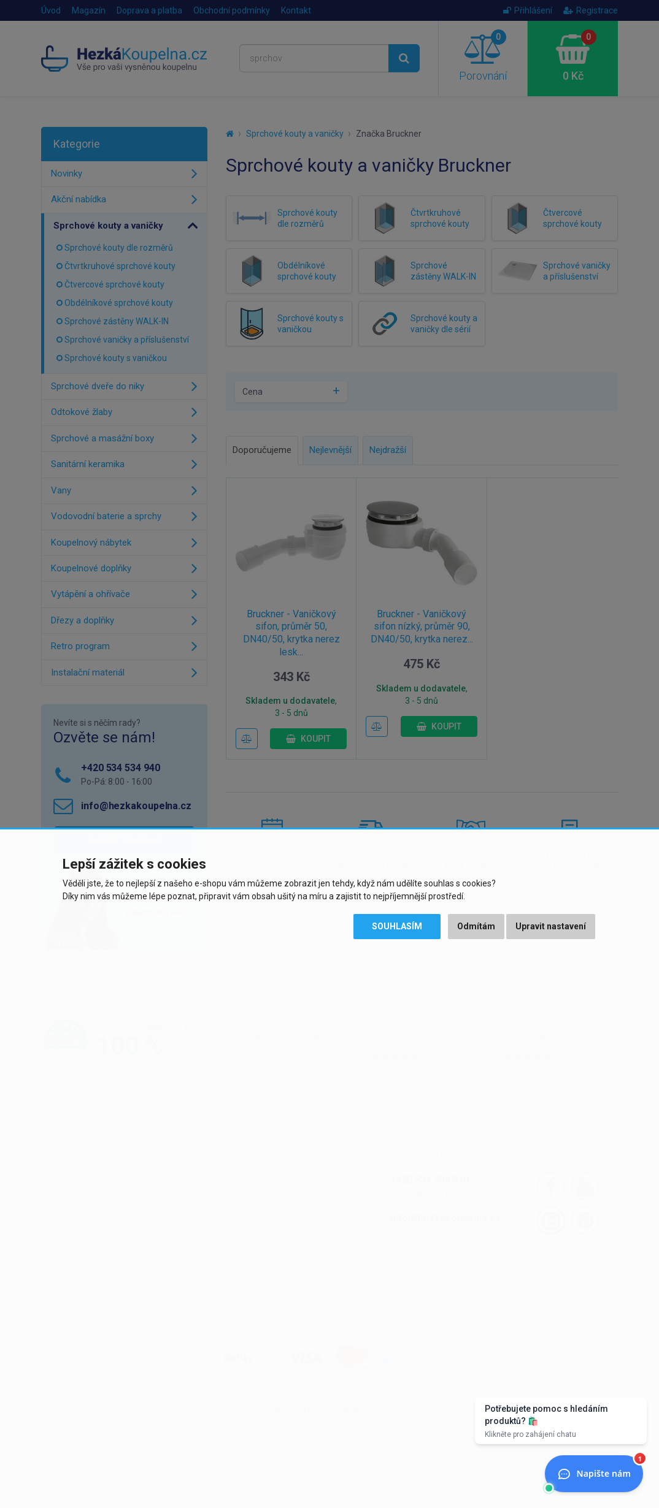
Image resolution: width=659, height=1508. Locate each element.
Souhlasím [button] (397, 926)
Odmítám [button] (476, 926)
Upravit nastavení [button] (550, 926)
